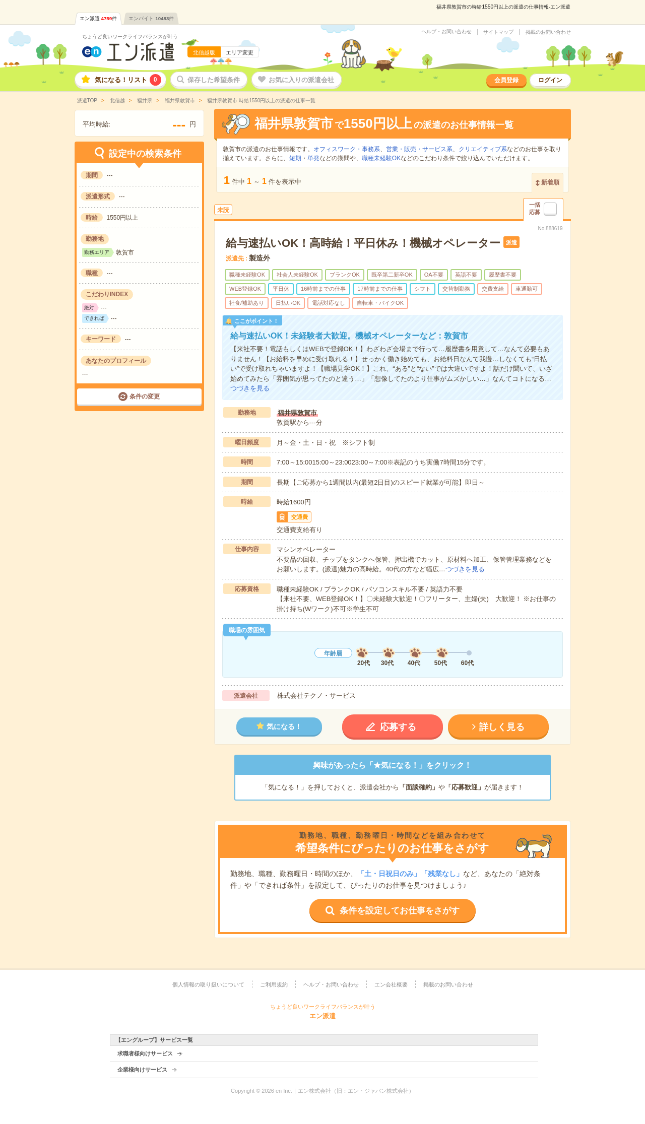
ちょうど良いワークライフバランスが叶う (130, 36)
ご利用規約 (274, 984)
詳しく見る (502, 727)
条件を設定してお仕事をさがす (400, 910)
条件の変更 (145, 396)
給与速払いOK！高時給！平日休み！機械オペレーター (363, 243)
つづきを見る (250, 388)
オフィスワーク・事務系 (346, 149)
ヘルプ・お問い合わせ (446, 31)
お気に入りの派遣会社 (301, 80)
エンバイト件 (151, 18)
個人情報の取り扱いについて (208, 984)
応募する (398, 727)
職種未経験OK (381, 158)
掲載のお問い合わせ (548, 32)
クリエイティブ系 (483, 149)
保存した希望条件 (213, 80)
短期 (295, 158)
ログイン (550, 80)
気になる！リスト (128, 80)
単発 (313, 158)
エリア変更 (239, 52)
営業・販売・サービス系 (419, 149)
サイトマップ (498, 32)
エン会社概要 (391, 984)
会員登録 (506, 80)
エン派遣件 (98, 18)
